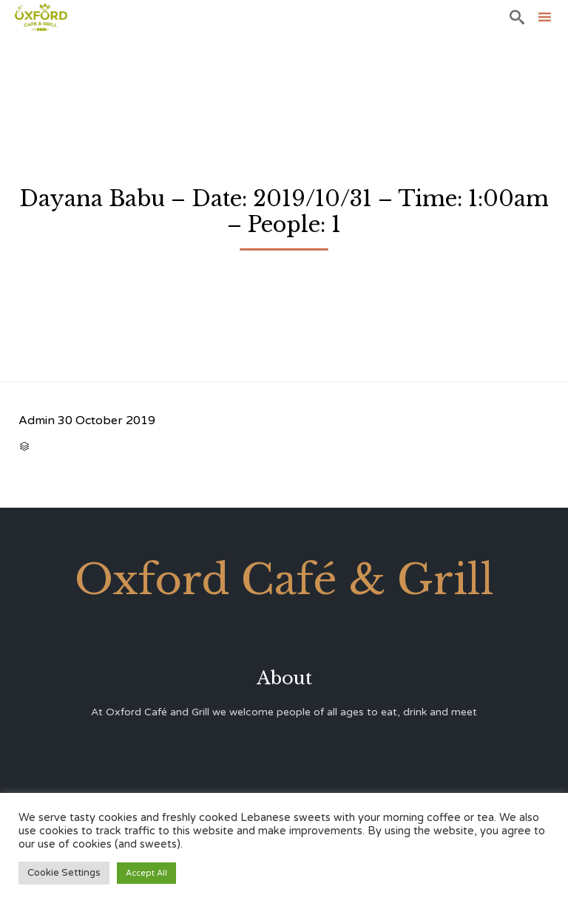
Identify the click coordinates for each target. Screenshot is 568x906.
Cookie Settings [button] (64, 873)
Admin (36, 420)
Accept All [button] (146, 873)
